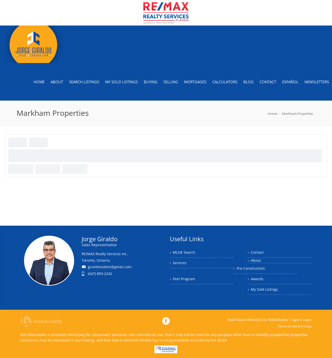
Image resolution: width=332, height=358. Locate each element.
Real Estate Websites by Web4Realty (257, 319)
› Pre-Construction (249, 268)
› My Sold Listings (263, 289)
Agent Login (302, 319)
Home (272, 113)
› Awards (255, 278)
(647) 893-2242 (100, 273)
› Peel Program (182, 278)
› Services (178, 262)
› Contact (256, 252)
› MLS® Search (182, 252)
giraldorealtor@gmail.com (109, 266)
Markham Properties (297, 113)
